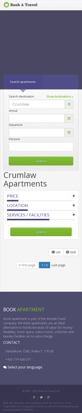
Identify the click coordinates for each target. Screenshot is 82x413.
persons (14, 139)
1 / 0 (44, 265)
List (56, 252)
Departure (16, 125)
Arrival (13, 111)
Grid (71, 252)
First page (27, 265)
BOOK (20, 5)
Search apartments (23, 82)
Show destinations (59, 96)
